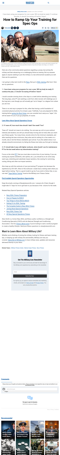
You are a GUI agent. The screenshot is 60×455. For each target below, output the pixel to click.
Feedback (57, 409)
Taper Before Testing (15, 173)
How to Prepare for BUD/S (15, 198)
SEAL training (41, 82)
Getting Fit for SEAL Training (15, 203)
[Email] (48, 28)
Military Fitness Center (22, 11)
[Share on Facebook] (42, 28)
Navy (27, 82)
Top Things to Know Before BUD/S (17, 201)
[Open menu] (3, 2)
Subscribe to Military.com (16, 240)
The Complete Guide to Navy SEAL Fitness (20, 206)
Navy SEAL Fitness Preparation (16, 195)
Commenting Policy (29, 385)
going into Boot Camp (19, 113)
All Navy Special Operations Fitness (18, 214)
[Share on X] (45, 28)
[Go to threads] (12, 28)
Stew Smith (8, 27)
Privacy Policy (40, 283)
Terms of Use (29, 283)
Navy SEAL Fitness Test (14, 211)
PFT (16, 154)
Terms (48, 409)
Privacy (52, 409)
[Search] (48, 3)
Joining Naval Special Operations (17, 209)
